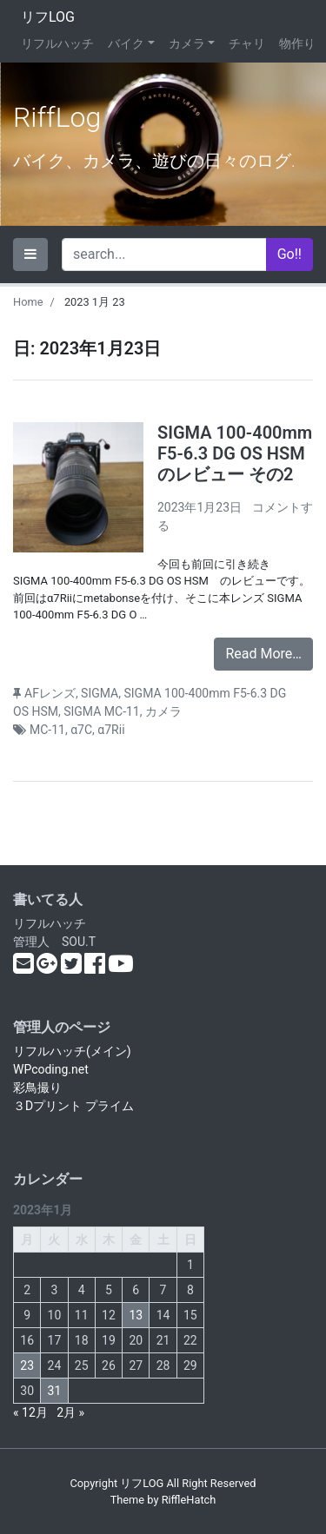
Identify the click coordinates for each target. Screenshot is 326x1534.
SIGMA (99, 693)
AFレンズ (50, 693)
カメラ (187, 43)
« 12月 (30, 1412)
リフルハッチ (57, 43)
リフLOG (48, 17)
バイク (126, 43)
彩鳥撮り (37, 1087)
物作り (297, 43)
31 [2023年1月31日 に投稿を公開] (55, 1391)
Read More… (263, 653)
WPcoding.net (51, 1069)
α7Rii (110, 730)
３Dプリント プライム (73, 1106)
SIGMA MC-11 (101, 711)
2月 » (70, 1412)
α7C (81, 730)
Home (28, 301)
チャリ (247, 43)
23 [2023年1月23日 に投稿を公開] (27, 1365)
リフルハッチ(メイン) (72, 1051)
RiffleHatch (189, 1499)
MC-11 (47, 730)
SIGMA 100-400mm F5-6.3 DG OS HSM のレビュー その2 (234, 453)
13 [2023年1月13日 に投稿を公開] (136, 1315)
